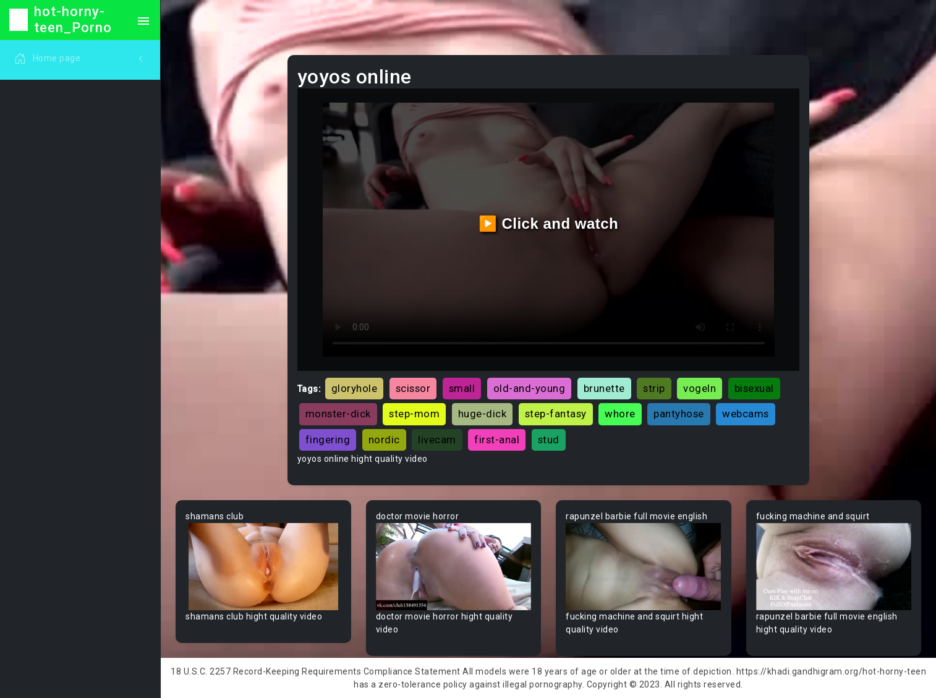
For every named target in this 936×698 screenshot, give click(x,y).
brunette (604, 388)
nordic (384, 439)
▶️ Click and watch (549, 223)
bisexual (754, 388)
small (462, 388)
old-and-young (529, 388)
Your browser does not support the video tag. (263, 566)
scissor (413, 388)
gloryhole (354, 388)
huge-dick (482, 413)
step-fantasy (556, 413)
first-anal (496, 439)
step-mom (414, 413)
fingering (328, 439)
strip (654, 388)
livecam (437, 439)
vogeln (699, 388)
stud (548, 439)
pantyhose (678, 413)
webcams (745, 413)
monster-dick (338, 413)
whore (620, 413)
